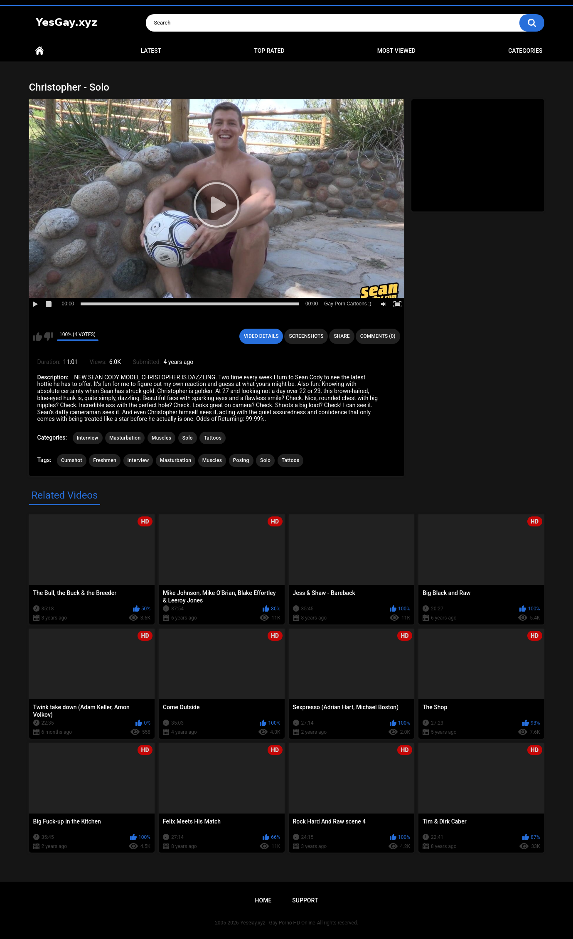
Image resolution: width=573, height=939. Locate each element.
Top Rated (269, 50)
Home (39, 50)
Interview (87, 438)
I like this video (37, 336)
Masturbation (124, 438)
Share (341, 336)
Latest (151, 50)
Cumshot (71, 460)
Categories (525, 50)
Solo (187, 438)
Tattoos (212, 438)
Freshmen (104, 460)
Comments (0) (378, 336)
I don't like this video (48, 336)
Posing (241, 460)
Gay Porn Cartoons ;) (347, 304)
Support (305, 900)
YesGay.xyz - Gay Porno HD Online (277, 923)
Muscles (161, 438)
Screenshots (306, 336)
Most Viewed (396, 50)
